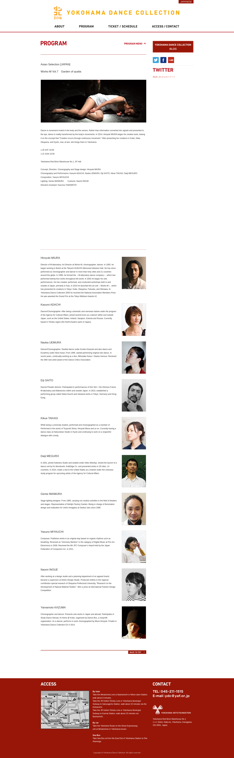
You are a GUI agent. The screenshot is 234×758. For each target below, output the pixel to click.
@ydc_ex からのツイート (164, 77)
